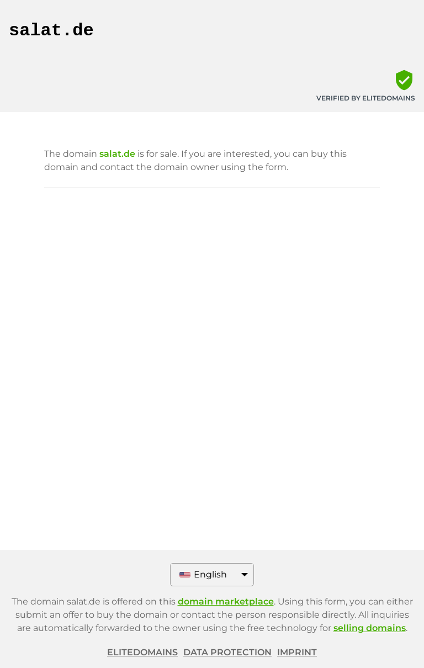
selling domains (369, 628)
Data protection (227, 652)
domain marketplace (226, 601)
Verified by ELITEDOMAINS (365, 98)
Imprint (297, 652)
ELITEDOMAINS (142, 652)
